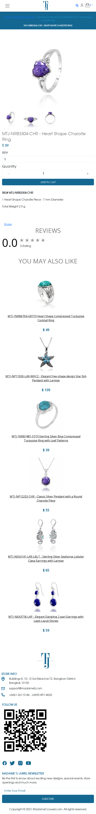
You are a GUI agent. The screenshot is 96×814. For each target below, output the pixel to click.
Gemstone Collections (24, 17)
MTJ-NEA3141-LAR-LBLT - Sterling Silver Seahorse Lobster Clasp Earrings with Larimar (46, 559)
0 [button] (86, 5)
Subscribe (48, 798)
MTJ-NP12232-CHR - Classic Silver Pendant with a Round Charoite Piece (46, 498)
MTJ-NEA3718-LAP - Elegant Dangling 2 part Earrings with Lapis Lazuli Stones (45, 619)
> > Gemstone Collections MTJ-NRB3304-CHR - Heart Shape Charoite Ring (48, 19)
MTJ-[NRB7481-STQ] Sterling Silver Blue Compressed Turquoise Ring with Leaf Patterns (46, 438)
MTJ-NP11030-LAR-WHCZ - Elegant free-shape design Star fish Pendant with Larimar (45, 378)
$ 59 (46, 630)
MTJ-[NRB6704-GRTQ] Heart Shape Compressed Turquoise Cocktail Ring (46, 318)
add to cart (48, 182)
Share (8, 224)
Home (7, 17)
